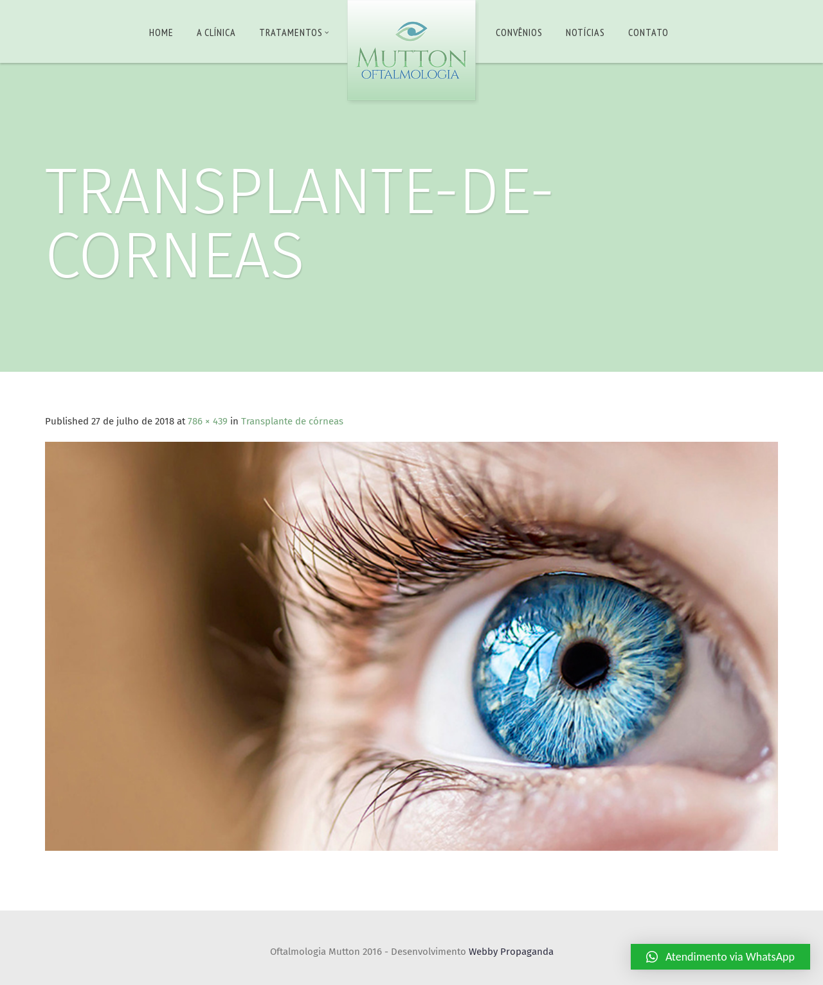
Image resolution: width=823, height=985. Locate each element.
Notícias (585, 32)
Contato (648, 32)
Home (161, 32)
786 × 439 (208, 421)
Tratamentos (294, 32)
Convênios (519, 32)
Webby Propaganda (511, 951)
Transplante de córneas (292, 421)
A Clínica (216, 32)
